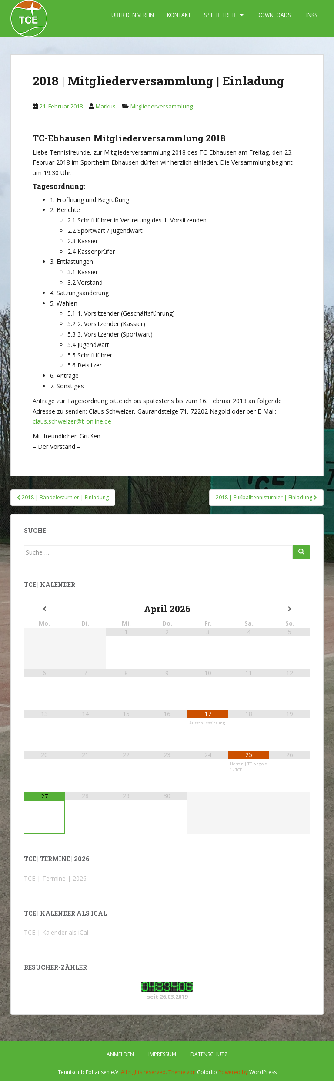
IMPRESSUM (162, 1054)
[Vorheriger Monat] (44, 609)
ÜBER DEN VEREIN (132, 15)
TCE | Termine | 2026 (55, 878)
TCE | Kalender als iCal (56, 932)
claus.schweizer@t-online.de (72, 421)
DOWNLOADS (274, 15)
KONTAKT (179, 15)
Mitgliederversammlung (161, 106)
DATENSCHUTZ (209, 1054)
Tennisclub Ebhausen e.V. (89, 1072)
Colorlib (207, 1072)
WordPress (263, 1072)
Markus (106, 106)
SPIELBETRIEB (220, 15)
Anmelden (120, 1054)
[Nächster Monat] (289, 609)
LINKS (310, 15)
